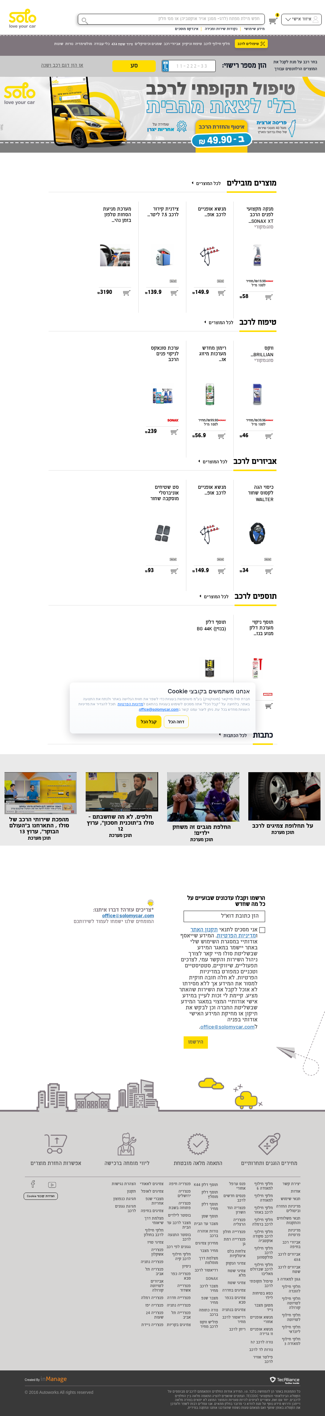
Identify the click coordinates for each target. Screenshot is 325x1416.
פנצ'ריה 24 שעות (155, 1315)
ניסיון (186, 1267)
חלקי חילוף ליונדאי (291, 1329)
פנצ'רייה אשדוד (184, 1288)
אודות (295, 1192)
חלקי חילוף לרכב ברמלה (262, 1222)
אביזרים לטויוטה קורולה (157, 1286)
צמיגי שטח (237, 1283)
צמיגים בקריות (179, 1325)
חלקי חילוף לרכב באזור (263, 1210)
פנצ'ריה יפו (154, 1306)
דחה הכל (176, 721)
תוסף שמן (210, 1216)
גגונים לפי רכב (179, 1247)
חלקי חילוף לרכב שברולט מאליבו (261, 1270)
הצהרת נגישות (124, 1184)
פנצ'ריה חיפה (180, 1184)
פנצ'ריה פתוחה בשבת (180, 1206)
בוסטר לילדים (179, 1216)
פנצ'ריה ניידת (152, 1325)
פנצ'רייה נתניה (179, 1306)
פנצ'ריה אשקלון (157, 1252)
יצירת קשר (291, 1184)
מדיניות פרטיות (294, 1233)
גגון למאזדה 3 (288, 1279)
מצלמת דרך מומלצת (208, 1260)
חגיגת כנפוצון (124, 1199)
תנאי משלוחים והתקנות (288, 1221)
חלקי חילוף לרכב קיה (181, 1257)
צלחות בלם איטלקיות (236, 1254)
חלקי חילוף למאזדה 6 (263, 1186)
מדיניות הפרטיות (236, 936)
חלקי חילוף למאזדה (263, 1198)
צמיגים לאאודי (152, 1184)
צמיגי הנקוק (236, 1264)
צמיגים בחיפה (152, 1211)
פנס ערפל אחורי (237, 1186)
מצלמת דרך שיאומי (154, 1221)
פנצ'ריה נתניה (152, 1262)
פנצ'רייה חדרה (179, 1298)
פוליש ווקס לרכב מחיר (209, 1324)
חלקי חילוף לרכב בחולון (154, 1233)
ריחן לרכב (237, 1330)
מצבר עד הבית (206, 1224)
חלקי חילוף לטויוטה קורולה (291, 1303)
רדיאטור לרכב (206, 1270)
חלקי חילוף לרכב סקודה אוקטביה (263, 1237)
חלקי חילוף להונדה (291, 1289)
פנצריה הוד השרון (236, 1210)
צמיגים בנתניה (234, 1310)
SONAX (212, 1279)
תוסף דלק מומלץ (210, 1194)
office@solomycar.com (227, 1027)
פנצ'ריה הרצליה (239, 1222)
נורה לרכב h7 (262, 1342)
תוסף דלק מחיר (210, 1206)
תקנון (131, 1192)
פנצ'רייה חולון (234, 1232)
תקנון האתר (204, 930)
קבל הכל (149, 721)
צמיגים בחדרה (234, 1291)
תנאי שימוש (290, 1199)
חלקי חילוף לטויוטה (291, 1317)
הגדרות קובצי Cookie (41, 1196)
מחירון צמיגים (206, 1243)
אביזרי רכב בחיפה (291, 1245)
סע (134, 66)
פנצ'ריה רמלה (152, 1298)
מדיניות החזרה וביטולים (288, 1209)
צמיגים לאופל (152, 1192)
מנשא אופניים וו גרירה (261, 1332)
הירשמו (195, 1042)
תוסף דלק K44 (206, 1185)
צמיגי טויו (155, 1243)
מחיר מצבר (209, 1251)
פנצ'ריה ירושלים (184, 1194)
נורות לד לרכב (261, 1350)
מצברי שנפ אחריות (155, 1201)
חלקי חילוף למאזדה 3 (291, 1341)
